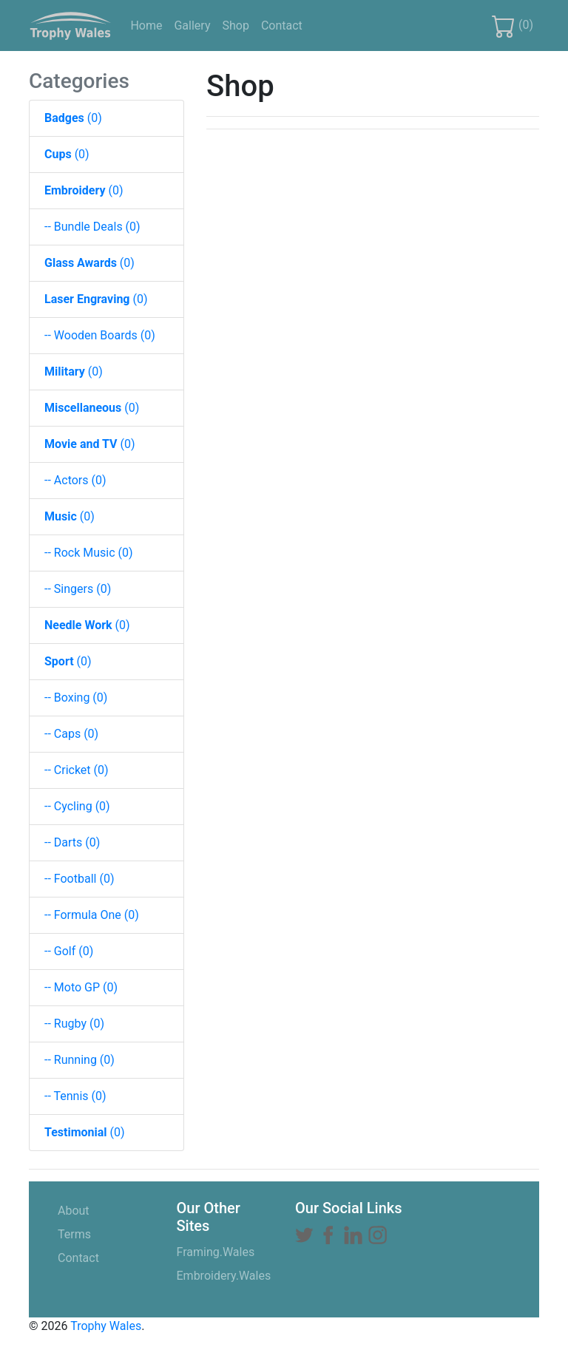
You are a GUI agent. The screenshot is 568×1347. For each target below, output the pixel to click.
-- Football (79, 879)
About (96, 1209)
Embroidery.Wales (224, 1276)
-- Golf (68, 951)
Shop (238, 24)
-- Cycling (77, 806)
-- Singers (77, 589)
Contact (284, 24)
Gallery (195, 24)
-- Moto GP (81, 987)
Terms (96, 1233)
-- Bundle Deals (92, 227)
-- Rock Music (88, 553)
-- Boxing (75, 698)
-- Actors (75, 480)
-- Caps (71, 734)
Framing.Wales (216, 1252)
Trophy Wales (105, 1326)
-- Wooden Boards (99, 335)
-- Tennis (75, 1096)
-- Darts (72, 842)
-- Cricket (76, 770)
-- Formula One (91, 915)
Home (149, 24)
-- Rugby (74, 1024)
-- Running (79, 1060)
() (512, 26)
